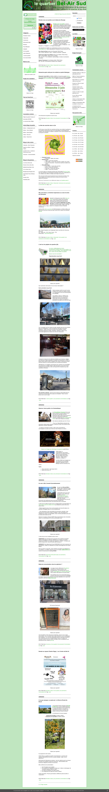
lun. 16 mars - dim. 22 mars (78, 142)
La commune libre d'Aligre (28, 121)
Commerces (25, 40)
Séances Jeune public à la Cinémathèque (50, 408)
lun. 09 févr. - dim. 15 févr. (77, 153)
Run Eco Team (66, 171)
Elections (25, 44)
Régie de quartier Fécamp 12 (29, 116)
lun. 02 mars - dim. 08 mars (78, 146)
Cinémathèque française (59, 412)
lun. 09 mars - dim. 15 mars (78, 144)
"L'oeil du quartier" (27, 55)
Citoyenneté (25, 37)
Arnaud (73, 83)
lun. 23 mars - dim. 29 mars (78, 140)
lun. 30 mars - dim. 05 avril (77, 137)
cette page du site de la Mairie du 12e (47, 504)
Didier (73, 76)
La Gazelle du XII (75, 106)
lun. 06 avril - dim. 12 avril (77, 135)
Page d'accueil (62, 14)
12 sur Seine (25, 169)
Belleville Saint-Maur (27, 167)
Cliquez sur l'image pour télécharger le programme (52, 449)
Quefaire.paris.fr (64, 180)
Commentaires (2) (64, 398)
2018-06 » (69, 14)
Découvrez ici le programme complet (61, 37)
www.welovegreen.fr (49, 233)
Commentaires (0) (42, 66)
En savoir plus (81, 790)
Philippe (74, 102)
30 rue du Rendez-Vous (49, 78)
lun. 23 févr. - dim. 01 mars (77, 148)
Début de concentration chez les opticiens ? (50, 564)
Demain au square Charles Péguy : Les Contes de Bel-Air (54, 651)
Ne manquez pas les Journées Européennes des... (77, 88)
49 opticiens (66, 568)
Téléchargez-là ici (42, 49)
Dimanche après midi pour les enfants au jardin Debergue (54, 72)
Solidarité (25, 49)
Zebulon (74, 99)
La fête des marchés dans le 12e (47, 125)
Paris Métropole (26, 46)
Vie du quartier (26, 51)
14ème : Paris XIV (27, 134)
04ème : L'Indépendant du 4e (29, 128)
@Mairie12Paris (65, 549)
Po (73, 95)
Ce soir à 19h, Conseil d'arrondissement (49, 483)
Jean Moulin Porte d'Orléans (29, 173)
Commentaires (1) (47, 238)
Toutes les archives (76, 155)
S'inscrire (79, 18)
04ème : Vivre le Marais (28, 130)
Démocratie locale (26, 42)
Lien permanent (62, 65)
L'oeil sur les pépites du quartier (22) (48, 244)
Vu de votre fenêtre (27, 57)
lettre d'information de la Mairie (62, 495)
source (51, 640)
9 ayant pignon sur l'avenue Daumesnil (61, 571)
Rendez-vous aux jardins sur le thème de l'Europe (52, 20)
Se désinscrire (79, 20)
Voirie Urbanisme (26, 53)
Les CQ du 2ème (26, 162)
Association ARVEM (27, 119)
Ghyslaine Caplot (75, 72)
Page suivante (44, 784)
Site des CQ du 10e (27, 164)
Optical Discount (52, 577)
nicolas (73, 91)
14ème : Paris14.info (27, 136)
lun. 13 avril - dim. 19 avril (77, 133)
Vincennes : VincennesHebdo (29, 154)
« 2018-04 (56, 14)
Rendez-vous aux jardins (59, 23)
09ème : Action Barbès (27, 132)
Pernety (24, 177)
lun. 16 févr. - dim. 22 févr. (77, 151)
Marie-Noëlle (75, 79)
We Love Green (48, 209)
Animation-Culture (26, 35)
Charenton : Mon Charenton (28, 145)
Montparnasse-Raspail (27, 171)
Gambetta (25, 179)
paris (50, 66)
